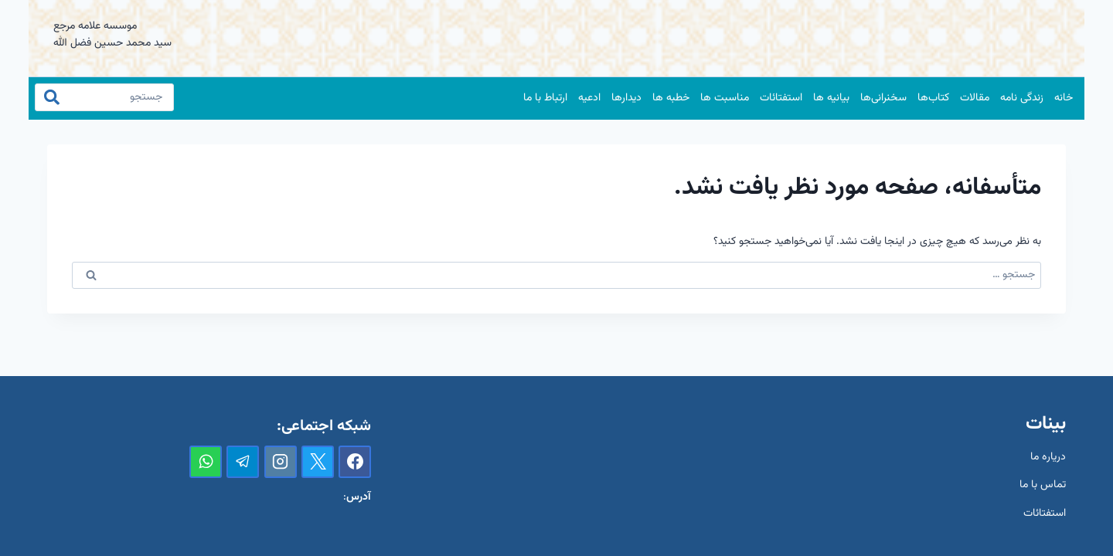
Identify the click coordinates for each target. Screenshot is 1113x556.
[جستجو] (104, 97)
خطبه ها (670, 98)
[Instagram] (280, 462)
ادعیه (589, 98)
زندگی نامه (1021, 98)
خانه (1063, 98)
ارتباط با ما (545, 98)
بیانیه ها (831, 98)
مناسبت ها (724, 98)
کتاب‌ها (933, 98)
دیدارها (626, 98)
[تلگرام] (242, 462)
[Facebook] (355, 462)
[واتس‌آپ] (205, 462)
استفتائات (781, 98)
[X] (317, 462)
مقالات (974, 98)
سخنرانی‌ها (883, 98)
